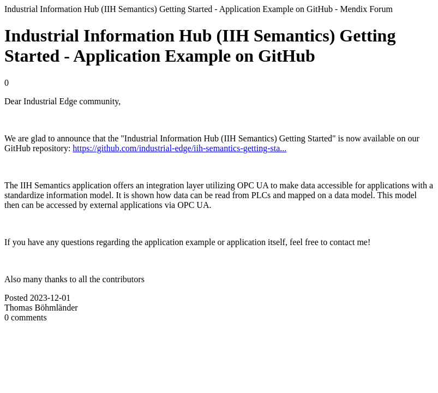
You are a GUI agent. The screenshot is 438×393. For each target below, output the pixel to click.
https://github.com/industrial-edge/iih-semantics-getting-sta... (179, 148)
